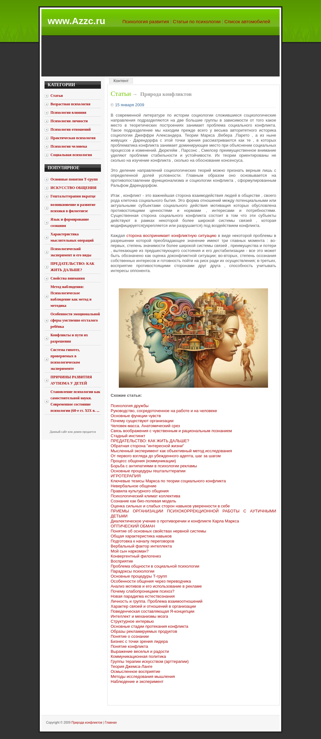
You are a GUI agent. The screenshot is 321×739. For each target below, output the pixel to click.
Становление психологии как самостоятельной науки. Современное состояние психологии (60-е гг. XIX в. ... (75, 401)
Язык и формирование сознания (69, 222)
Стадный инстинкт (128, 435)
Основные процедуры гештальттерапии (148, 471)
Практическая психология (73, 138)
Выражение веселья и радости (140, 651)
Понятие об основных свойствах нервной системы (158, 531)
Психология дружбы (130, 405)
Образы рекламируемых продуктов (144, 631)
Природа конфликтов (86, 722)
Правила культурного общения (140, 491)
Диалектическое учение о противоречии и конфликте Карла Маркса (175, 521)
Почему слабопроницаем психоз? (142, 591)
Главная (111, 722)
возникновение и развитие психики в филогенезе (72, 207)
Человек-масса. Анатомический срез (145, 425)
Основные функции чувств (136, 415)
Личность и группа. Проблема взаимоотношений (157, 601)
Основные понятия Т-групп (74, 179)
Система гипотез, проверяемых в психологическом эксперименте (65, 359)
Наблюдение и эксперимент (137, 681)
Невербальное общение (133, 486)
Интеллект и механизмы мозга (139, 616)
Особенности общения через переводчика (151, 581)
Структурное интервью (132, 621)
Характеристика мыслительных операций (72, 237)
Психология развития (146, 21)
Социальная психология (71, 155)
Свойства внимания (67, 278)
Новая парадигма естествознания (143, 596)
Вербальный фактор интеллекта (141, 546)
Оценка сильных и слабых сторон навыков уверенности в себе (170, 506)
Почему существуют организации (142, 420)
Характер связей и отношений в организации (153, 606)
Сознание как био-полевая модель (143, 501)
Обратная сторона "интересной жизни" (147, 445)
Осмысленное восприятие (135, 671)
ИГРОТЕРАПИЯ (126, 476)
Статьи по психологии (196, 21)
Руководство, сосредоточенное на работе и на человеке (164, 410)
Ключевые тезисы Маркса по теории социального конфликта (168, 481)
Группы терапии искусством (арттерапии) (150, 661)
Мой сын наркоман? (130, 551)
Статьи (121, 93)
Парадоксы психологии (132, 571)
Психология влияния (68, 112)
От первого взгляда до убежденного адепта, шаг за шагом (166, 455)
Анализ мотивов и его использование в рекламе (156, 586)
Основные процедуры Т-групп (139, 576)
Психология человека (68, 146)
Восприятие (122, 561)
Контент (121, 80)
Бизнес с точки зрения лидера (139, 641)
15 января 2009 (129, 104)
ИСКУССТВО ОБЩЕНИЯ (73, 188)
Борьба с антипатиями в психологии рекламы (154, 466)
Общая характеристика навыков (141, 536)
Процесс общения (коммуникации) (143, 461)
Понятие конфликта (129, 646)
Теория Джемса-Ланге (131, 666)
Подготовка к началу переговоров (142, 541)
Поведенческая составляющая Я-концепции (152, 611)
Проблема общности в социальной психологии (155, 566)
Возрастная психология (70, 104)
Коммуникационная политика (138, 656)
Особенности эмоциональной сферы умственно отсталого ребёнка (75, 320)
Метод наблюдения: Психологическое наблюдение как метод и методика (71, 296)
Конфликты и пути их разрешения (69, 338)
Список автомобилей (247, 21)
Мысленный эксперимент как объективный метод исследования (171, 450)
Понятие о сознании (130, 636)
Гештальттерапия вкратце (73, 196)
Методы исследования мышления (143, 676)
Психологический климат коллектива (145, 496)
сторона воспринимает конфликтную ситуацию (171, 235)
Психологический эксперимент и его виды (71, 252)
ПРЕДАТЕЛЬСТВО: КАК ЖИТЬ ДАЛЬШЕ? (72, 266)
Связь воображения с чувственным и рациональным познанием (171, 430)
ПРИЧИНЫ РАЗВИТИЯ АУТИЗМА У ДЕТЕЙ (71, 380)
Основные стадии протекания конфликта (149, 626)
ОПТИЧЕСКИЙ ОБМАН (133, 526)
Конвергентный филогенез (136, 556)
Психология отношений (70, 129)
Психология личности (69, 121)
